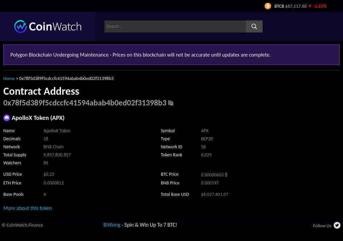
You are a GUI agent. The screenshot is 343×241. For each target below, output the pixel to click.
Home (9, 78)
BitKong (112, 225)
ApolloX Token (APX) (38, 118)
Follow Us (322, 226)
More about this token (27, 208)
